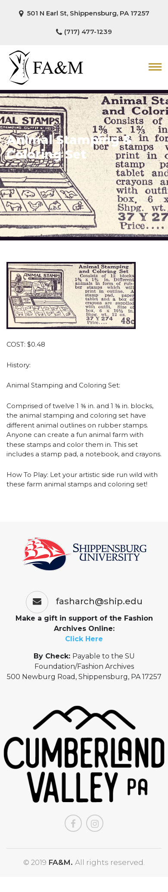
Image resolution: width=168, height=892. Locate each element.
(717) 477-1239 (84, 32)
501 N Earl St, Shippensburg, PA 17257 (84, 13)
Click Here (84, 639)
